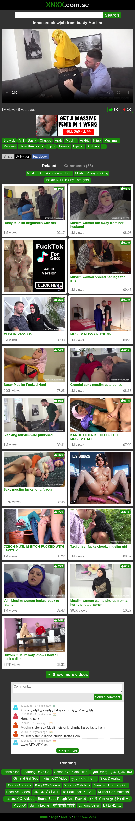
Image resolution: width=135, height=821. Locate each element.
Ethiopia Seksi (88, 805)
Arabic (84, 140)
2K (127, 109)
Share (8, 156)
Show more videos (67, 674)
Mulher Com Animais (113, 792)
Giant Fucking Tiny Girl (110, 785)
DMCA (66, 817)
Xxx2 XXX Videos (77, 785)
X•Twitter (22, 156)
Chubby (45, 140)
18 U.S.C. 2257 (85, 817)
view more (67, 750)
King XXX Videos (48, 785)
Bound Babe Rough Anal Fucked (62, 799)
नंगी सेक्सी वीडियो (64, 805)
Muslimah (111, 140)
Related (49, 166)
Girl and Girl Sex (25, 778)
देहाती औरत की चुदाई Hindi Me (110, 799)
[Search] (59, 15)
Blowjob (9, 140)
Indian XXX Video (54, 778)
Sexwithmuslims (31, 146)
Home (43, 817)
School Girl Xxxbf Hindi (71, 772)
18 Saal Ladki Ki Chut (78, 792)
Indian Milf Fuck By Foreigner (67, 180)
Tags (54, 817)
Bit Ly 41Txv (112, 805)
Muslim (71, 140)
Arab (58, 140)
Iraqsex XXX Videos (19, 799)
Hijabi (51, 146)
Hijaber (78, 146)
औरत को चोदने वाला (46, 792)
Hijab (97, 140)
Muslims (10, 146)
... (103, 146)
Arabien (93, 146)
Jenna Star (11, 772)
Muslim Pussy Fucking (91, 173)
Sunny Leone (39, 805)
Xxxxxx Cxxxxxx (20, 785)
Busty (32, 140)
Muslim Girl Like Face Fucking (49, 173)
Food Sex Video (18, 792)
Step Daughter (111, 778)
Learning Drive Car (36, 772)
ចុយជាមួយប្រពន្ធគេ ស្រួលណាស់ (112, 772)
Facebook (40, 156)
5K (113, 109)
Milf (21, 140)
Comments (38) (78, 166)
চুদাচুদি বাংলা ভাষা (83, 778)
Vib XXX (20, 805)
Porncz (64, 146)
